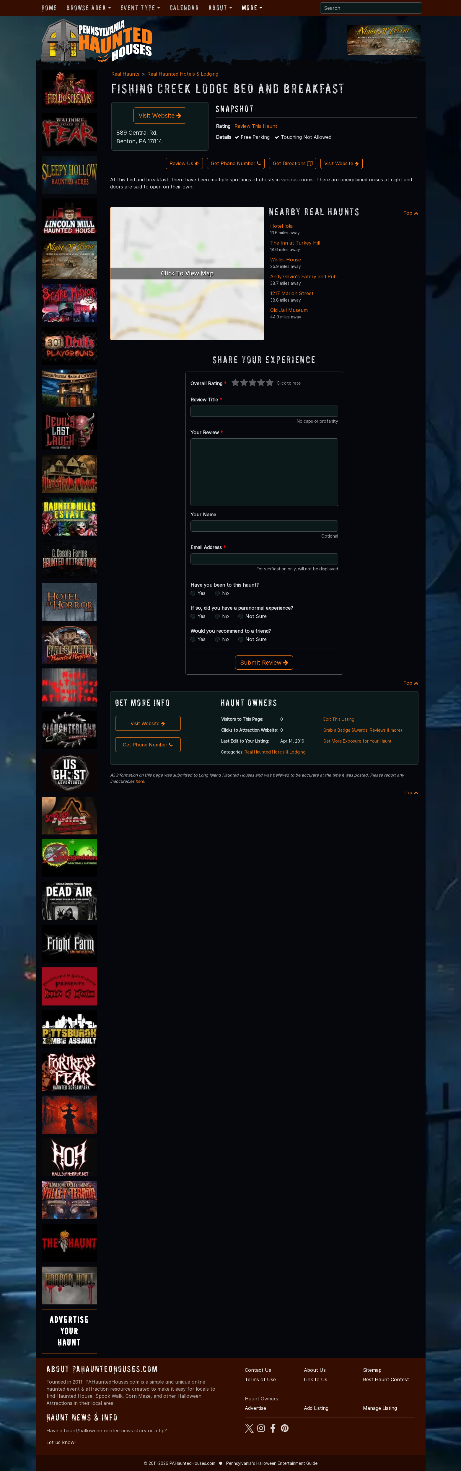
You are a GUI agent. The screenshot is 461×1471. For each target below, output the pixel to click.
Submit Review (264, 662)
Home (49, 8)
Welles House (285, 260)
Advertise (255, 1408)
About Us (315, 1370)
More (249, 8)
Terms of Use (260, 1379)
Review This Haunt (255, 126)
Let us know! (61, 1442)
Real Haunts (125, 74)
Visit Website (160, 115)
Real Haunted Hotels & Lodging (182, 74)
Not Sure (256, 616)
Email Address (208, 547)
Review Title (206, 400)
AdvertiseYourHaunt (69, 1331)
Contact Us (258, 1370)
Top (410, 213)
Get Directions (292, 163)
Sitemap (372, 1370)
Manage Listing (380, 1408)
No (225, 593)
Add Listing (316, 1408)
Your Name (203, 515)
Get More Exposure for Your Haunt (357, 740)
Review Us (184, 163)
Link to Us (315, 1379)
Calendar (184, 8)
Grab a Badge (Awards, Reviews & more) (362, 730)
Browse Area (86, 8)
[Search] (371, 8)
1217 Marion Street (292, 293)
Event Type (138, 8)
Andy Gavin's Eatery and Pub (303, 276)
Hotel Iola (281, 226)
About (217, 8)
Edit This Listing (338, 719)
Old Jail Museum (289, 310)
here (140, 781)
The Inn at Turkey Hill (295, 243)
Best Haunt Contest (386, 1379)
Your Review (206, 432)
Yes (202, 593)
